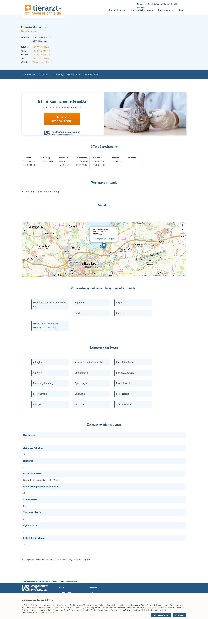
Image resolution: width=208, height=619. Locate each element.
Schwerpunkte (73, 74)
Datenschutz (51, 612)
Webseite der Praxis (42, 62)
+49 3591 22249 (40, 47)
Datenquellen (181, 275)
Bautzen (62, 581)
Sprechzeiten (29, 74)
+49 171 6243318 (41, 50)
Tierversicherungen (142, 10)
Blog (180, 10)
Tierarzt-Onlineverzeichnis (42, 581)
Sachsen (55, 581)
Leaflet (137, 275)
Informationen (91, 74)
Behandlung (57, 74)
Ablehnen (179, 615)
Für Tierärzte (165, 10)
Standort (43, 74)
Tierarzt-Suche (117, 10)
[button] (104, 245)
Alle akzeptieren (161, 615)
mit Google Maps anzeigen (103, 239)
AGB (91, 592)
